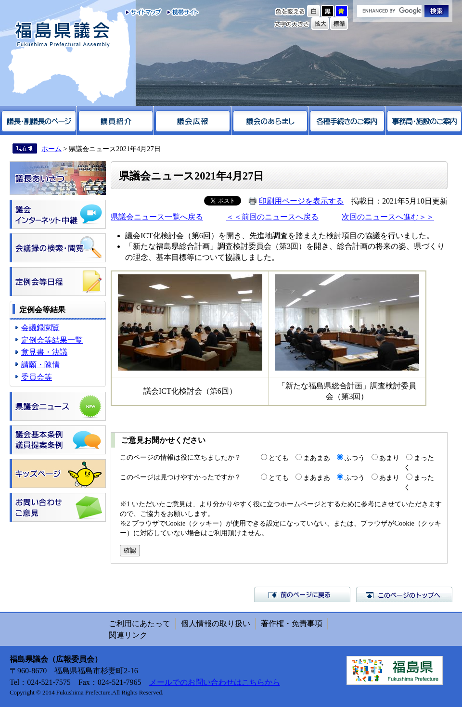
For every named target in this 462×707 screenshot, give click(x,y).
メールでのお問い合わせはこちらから (214, 682)
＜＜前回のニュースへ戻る (272, 217)
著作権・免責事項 (291, 623)
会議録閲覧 (40, 327)
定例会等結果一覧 (52, 340)
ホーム (51, 149)
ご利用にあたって (139, 623)
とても (279, 458)
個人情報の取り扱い (215, 623)
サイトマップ (143, 12)
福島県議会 (62, 35)
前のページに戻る (302, 594)
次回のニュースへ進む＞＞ (388, 217)
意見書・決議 (44, 352)
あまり (389, 458)
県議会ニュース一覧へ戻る (157, 217)
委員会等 (36, 377)
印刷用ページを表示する (301, 201)
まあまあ (316, 458)
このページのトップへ (404, 594)
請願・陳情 (40, 364)
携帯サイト (180, 12)
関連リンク (128, 635)
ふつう (355, 458)
